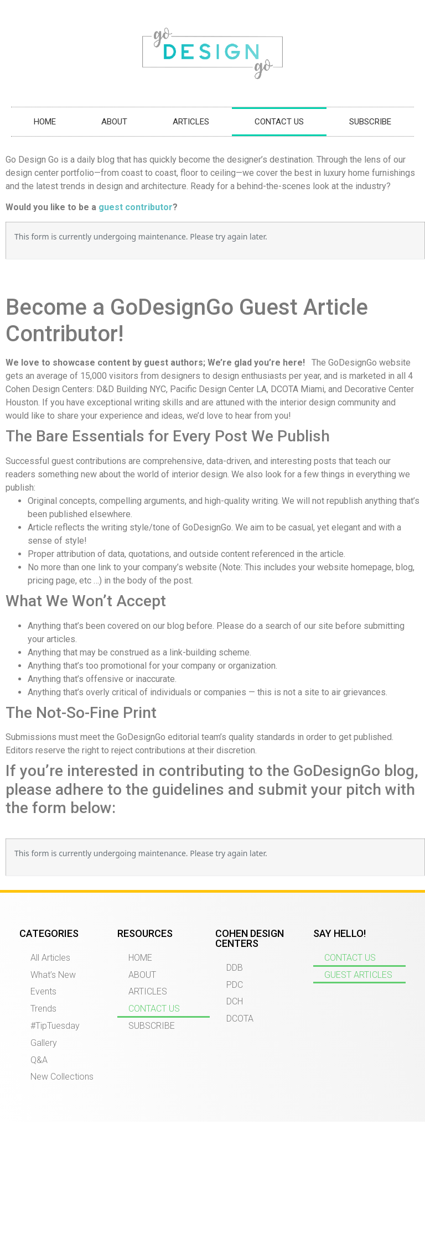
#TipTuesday (55, 1025)
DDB (234, 967)
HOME (45, 122)
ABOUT (114, 122)
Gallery (43, 1043)
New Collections (62, 1076)
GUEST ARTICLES (358, 975)
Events (43, 991)
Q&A (39, 1060)
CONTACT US (279, 122)
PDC (234, 985)
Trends (43, 1008)
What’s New (53, 975)
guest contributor (136, 207)
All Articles (50, 957)
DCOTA (239, 1018)
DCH (234, 1001)
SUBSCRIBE (370, 122)
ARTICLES (191, 122)
